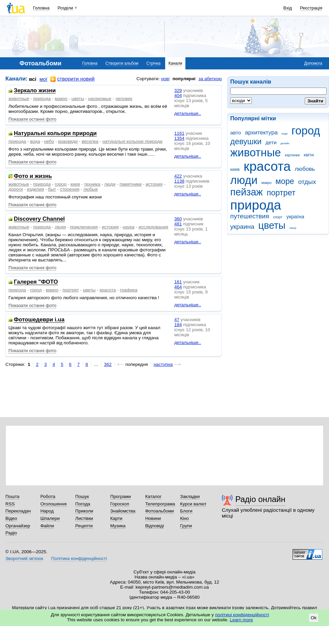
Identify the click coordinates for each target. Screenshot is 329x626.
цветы (272, 225)
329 (178, 90)
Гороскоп (119, 503)
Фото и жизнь (33, 176)
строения (70, 189)
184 (178, 324)
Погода (82, 503)
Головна (41, 7)
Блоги (186, 510)
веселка (90, 141)
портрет (281, 192)
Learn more (241, 619)
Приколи (84, 510)
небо (49, 141)
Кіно (184, 518)
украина (242, 226)
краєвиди (68, 141)
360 (178, 218)
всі (32, 79)
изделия (35, 189)
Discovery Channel (39, 219)
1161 (179, 133)
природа (255, 205)
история (154, 184)
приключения (84, 226)
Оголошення (53, 503)
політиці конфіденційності (242, 614)
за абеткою (210, 78)
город (306, 130)
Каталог (153, 496)
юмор (293, 227)
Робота (47, 496)
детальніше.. (187, 113)
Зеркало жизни (35, 91)
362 (108, 364)
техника (92, 184)
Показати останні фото (32, 119)
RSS (10, 503)
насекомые (100, 98)
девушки (246, 141)
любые (90, 189)
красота (267, 166)
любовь (305, 169)
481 (178, 223)
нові (165, 78)
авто (235, 132)
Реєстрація (311, 7)
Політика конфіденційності (79, 558)
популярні (184, 78)
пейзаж (246, 192)
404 (178, 95)
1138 (179, 181)
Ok (314, 617)
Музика (117, 525)
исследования (153, 226)
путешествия (249, 216)
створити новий (72, 79)
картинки (292, 155)
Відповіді (154, 525)
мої (43, 79)
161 (178, 281)
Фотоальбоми (159, 510)
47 (176, 319)
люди (244, 180)
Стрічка (153, 63)
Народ (47, 510)
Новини (153, 518)
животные (255, 152)
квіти (309, 154)
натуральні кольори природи (132, 141)
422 (178, 176)
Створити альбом (122, 63)
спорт (277, 217)
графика (129, 289)
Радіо (11, 532)
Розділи (65, 7)
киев (235, 169)
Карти (116, 518)
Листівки (84, 518)
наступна (163, 364)
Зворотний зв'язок (24, 558)
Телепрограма (160, 503)
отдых (307, 181)
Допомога (313, 63)
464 (178, 286)
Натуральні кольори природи (55, 133)
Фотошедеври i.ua (39, 320)
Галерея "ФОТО (36, 282)
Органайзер (17, 525)
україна (295, 216)
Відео (11, 518)
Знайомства (123, 510)
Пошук (82, 496)
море (284, 181)
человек (123, 98)
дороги (15, 189)
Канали (175, 63)
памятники (130, 184)
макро (267, 183)
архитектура (261, 132)
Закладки (190, 496)
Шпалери (50, 518)
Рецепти (84, 525)
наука (128, 226)
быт (52, 189)
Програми (120, 496)
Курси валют (193, 503)
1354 (179, 138)
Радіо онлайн (260, 499)
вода (284, 133)
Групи (186, 525)
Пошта (12, 496)
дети (271, 142)
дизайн (284, 143)
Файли (47, 525)
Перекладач (18, 510)
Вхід (287, 7)
